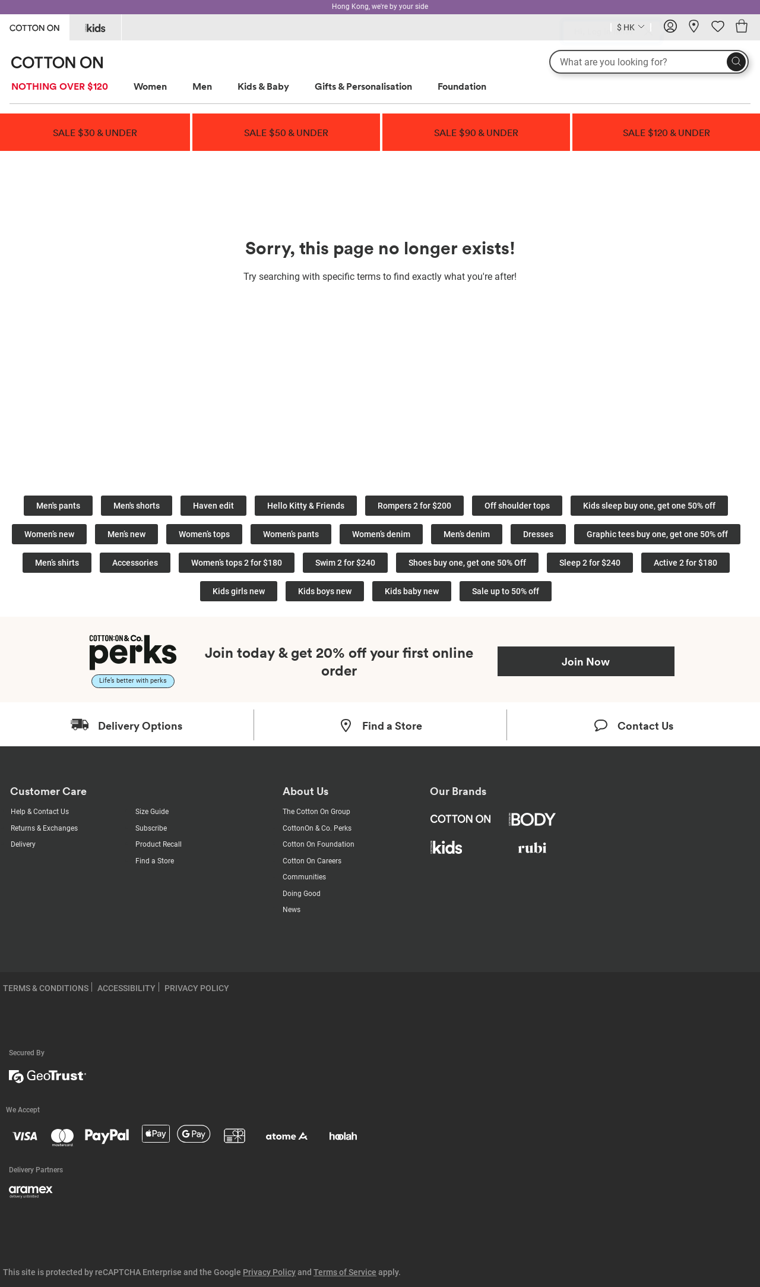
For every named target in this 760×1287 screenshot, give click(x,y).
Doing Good (302, 893)
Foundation (462, 86)
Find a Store (154, 861)
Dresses (538, 534)
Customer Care (48, 791)
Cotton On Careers (312, 861)
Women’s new (49, 534)
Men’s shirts (57, 562)
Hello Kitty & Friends (305, 505)
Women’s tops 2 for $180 (236, 562)
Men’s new (126, 534)
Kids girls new (239, 591)
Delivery (23, 844)
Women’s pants (291, 534)
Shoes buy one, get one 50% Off (467, 562)
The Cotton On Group (316, 811)
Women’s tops (204, 534)
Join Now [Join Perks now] (586, 661)
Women (150, 86)
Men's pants (58, 505)
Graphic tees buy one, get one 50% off (657, 534)
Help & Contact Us (40, 811)
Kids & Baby (263, 86)
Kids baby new (412, 591)
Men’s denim (467, 534)
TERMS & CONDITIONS (45, 988)
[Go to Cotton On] (34, 26)
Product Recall (158, 844)
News (291, 910)
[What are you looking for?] (649, 61)
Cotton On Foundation (318, 844)
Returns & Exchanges (44, 828)
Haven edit (213, 505)
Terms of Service (345, 1272)
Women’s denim (381, 534)
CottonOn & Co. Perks (317, 828)
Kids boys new (325, 591)
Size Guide (152, 811)
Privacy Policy (269, 1272)
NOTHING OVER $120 (59, 86)
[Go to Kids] (95, 27)
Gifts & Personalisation (363, 86)
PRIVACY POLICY (196, 988)
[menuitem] (71, 86)
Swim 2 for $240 (345, 562)
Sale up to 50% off (505, 591)
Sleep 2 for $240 (589, 562)
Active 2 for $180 (685, 562)
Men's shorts (136, 505)
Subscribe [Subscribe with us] (151, 828)
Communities (304, 877)
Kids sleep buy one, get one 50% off (649, 505)
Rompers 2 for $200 (414, 505)
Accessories (135, 562)
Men (202, 86)
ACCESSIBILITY (126, 988)
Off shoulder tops (517, 505)
